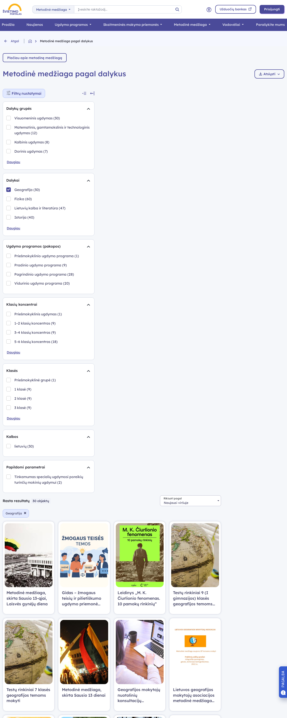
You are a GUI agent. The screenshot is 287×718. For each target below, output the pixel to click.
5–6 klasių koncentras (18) (36, 365)
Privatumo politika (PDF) (95, 648)
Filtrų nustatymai (26, 92)
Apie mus (82, 670)
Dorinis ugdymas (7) (31, 151)
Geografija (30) (27, 190)
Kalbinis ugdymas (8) (32, 142)
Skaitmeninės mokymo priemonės (131, 24)
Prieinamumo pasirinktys (97, 678)
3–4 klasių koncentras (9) (35, 356)
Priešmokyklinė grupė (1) (35, 404)
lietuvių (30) (24, 471)
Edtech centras (15, 678)
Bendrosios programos (21, 640)
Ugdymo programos (72, 24)
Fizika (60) (23, 200)
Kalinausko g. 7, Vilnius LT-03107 (172, 632)
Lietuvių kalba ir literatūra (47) (40, 208)
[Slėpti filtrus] (68, 93)
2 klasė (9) (23, 423)
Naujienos (34, 24)
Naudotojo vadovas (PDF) (96, 640)
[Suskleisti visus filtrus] (61, 93)
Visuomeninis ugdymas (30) (37, 118)
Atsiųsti (269, 74)
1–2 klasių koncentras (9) (35, 347)
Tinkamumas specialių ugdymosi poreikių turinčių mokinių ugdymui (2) (37, 508)
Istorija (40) (25, 218)
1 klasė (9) (23, 413)
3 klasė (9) (23, 432)
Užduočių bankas (17, 655)
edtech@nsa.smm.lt (162, 625)
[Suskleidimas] (64, 109)
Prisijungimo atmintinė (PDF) (98, 632)
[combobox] (253, 93)
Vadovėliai (231, 24)
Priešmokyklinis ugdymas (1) (38, 338)
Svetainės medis (87, 655)
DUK (78, 625)
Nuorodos (82, 663)
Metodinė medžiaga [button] (52, 10)
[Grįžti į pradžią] (34, 41)
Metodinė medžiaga (191, 24)
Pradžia (9, 625)
